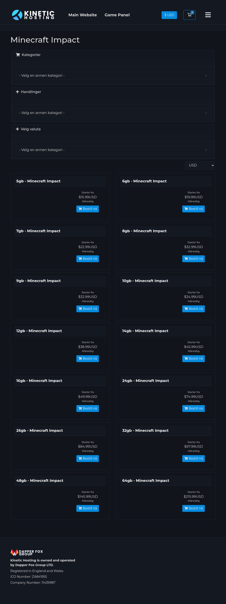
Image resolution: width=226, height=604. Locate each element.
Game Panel (117, 15)
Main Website (82, 15)
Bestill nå (87, 209)
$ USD (169, 15)
